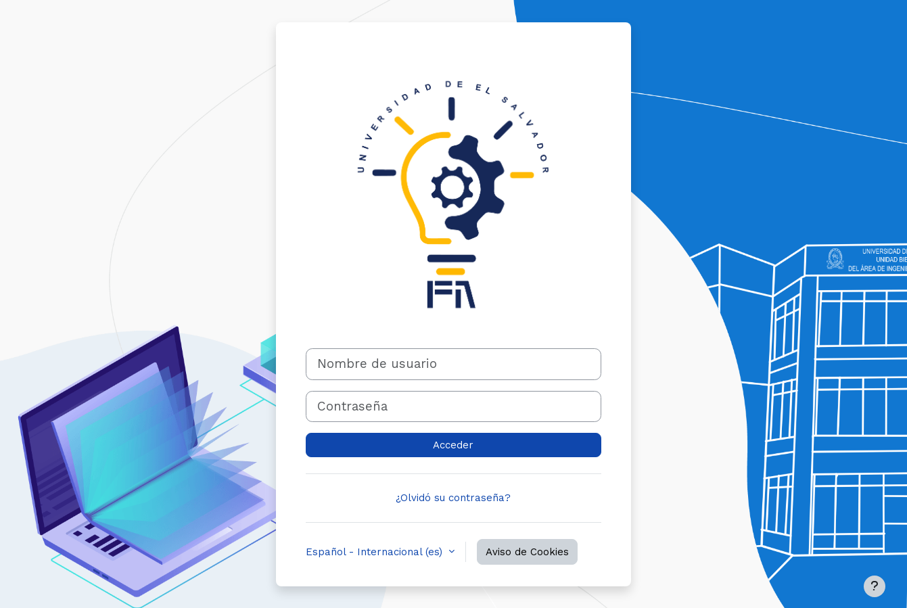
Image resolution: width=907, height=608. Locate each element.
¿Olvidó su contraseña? (453, 498)
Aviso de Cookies (527, 552)
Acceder (453, 445)
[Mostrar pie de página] (874, 586)
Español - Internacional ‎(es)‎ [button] (376, 552)
